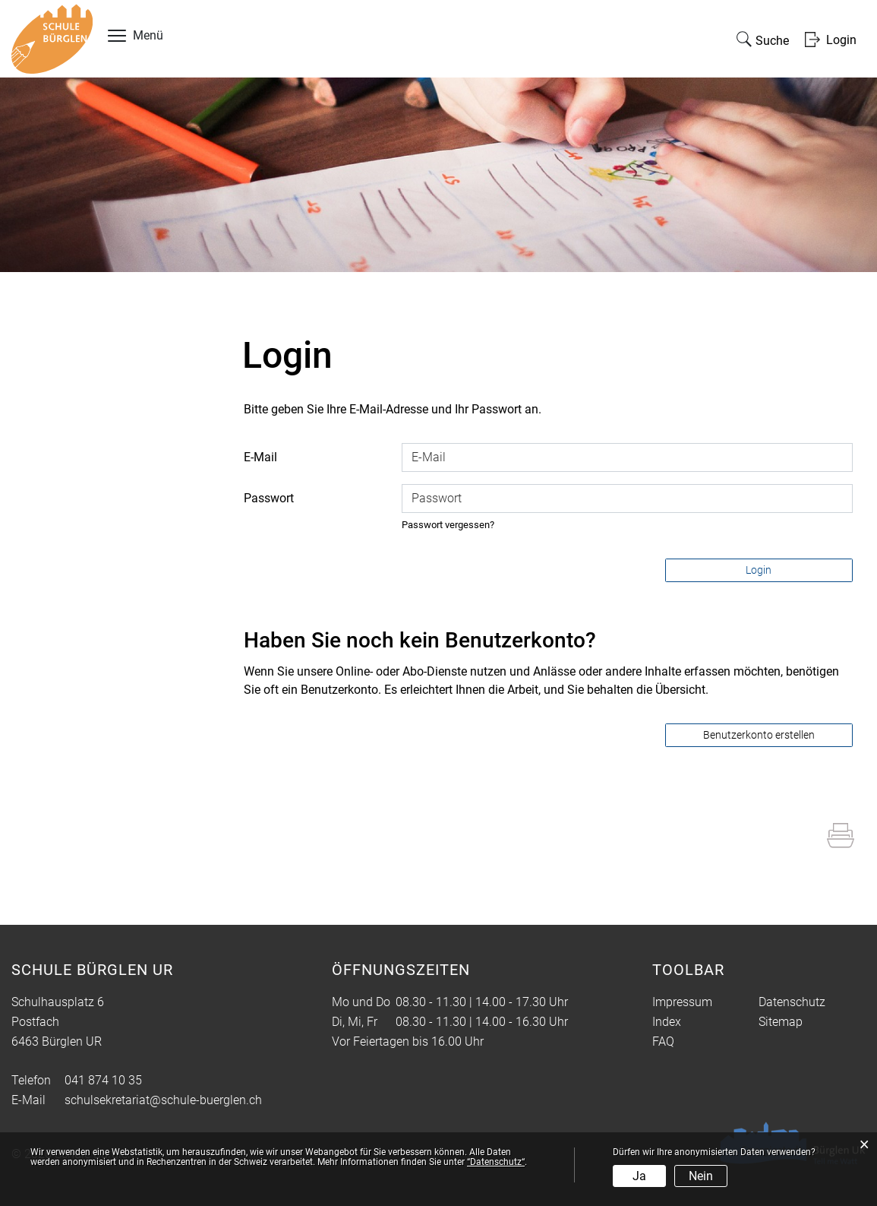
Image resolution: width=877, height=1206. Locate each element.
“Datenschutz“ (496, 1162)
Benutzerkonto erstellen (759, 735)
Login (758, 570)
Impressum (682, 1002)
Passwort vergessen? (448, 524)
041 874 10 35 (103, 1080)
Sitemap (781, 1021)
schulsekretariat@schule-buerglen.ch (163, 1100)
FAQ (663, 1041)
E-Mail (260, 457)
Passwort (269, 498)
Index (666, 1021)
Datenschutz (792, 1002)
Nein (701, 1176)
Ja (639, 1176)
